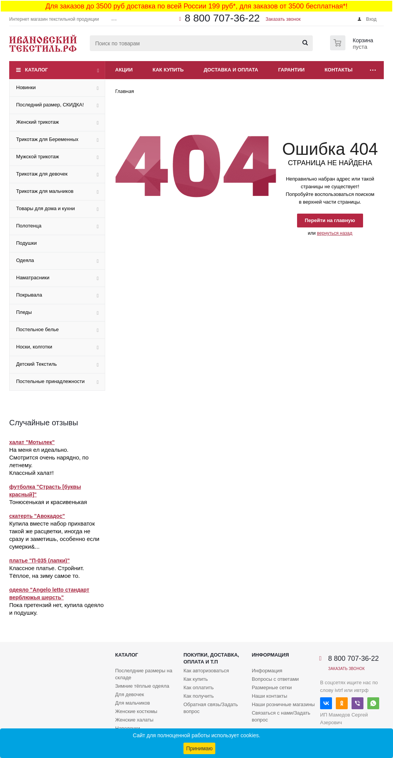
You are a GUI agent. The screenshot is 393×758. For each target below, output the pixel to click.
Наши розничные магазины (283, 704)
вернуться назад (334, 233)
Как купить (168, 70)
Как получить (198, 696)
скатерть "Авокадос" (37, 516)
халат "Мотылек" (31, 442)
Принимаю (199, 748)
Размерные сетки (272, 687)
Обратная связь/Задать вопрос (210, 708)
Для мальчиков (132, 703)
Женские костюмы (136, 711)
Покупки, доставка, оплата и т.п (211, 658)
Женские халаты (134, 720)
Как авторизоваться (206, 670)
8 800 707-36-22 (222, 18)
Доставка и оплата (231, 70)
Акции (124, 70)
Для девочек (129, 694)
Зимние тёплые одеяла (142, 686)
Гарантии (291, 70)
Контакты (339, 70)
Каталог (36, 70)
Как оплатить (198, 687)
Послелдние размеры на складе (143, 674)
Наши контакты (269, 696)
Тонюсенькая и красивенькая (48, 502)
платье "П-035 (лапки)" (39, 560)
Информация (270, 655)
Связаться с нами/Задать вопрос (281, 716)
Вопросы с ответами (275, 679)
